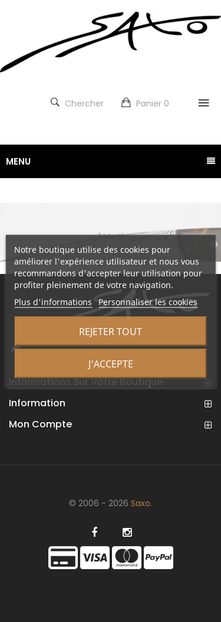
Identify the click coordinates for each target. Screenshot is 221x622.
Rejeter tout (110, 331)
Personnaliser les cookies (147, 301)
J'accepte (110, 363)
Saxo (140, 503)
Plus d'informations (53, 301)
